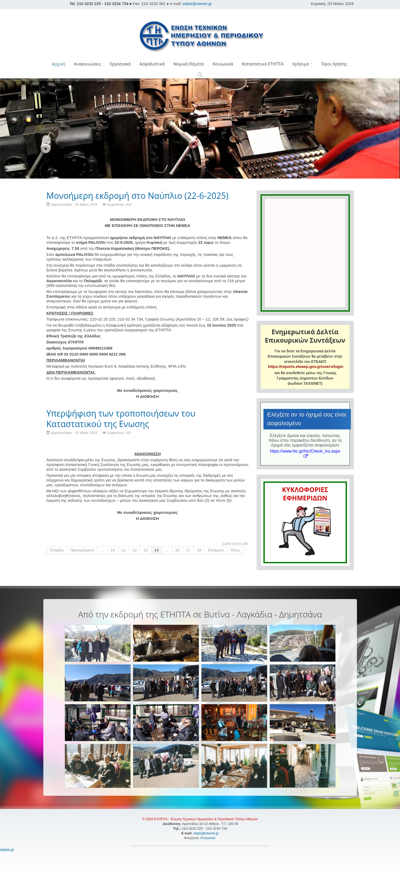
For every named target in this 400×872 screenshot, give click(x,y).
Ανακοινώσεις (87, 64)
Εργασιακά (120, 64)
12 (134, 550)
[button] (200, 75)
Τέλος (235, 550)
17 (188, 550)
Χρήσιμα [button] (302, 64)
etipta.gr (7, 849)
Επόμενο (216, 550)
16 (177, 550)
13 (145, 550)
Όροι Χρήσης (334, 64)
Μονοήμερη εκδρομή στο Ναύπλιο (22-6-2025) (137, 195)
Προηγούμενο (82, 550)
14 (156, 550)
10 (113, 550)
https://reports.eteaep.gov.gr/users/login (305, 366)
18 (199, 550)
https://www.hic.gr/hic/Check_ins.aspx (305, 453)
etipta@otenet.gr (197, 3)
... (102, 550)
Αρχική (58, 64)
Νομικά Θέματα (188, 64)
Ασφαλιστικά (152, 64)
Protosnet (208, 838)
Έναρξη (57, 550)
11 (124, 550)
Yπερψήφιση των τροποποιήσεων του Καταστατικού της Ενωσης (120, 418)
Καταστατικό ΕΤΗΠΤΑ (263, 64)
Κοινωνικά (222, 64)
